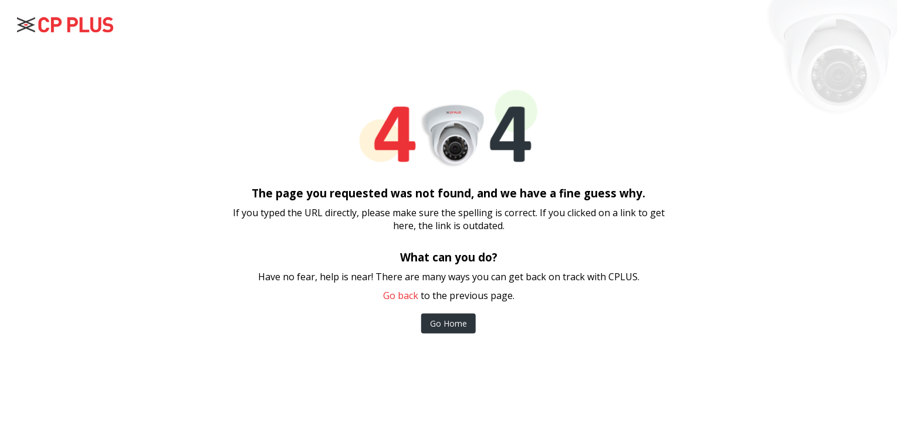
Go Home (448, 323)
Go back (400, 295)
